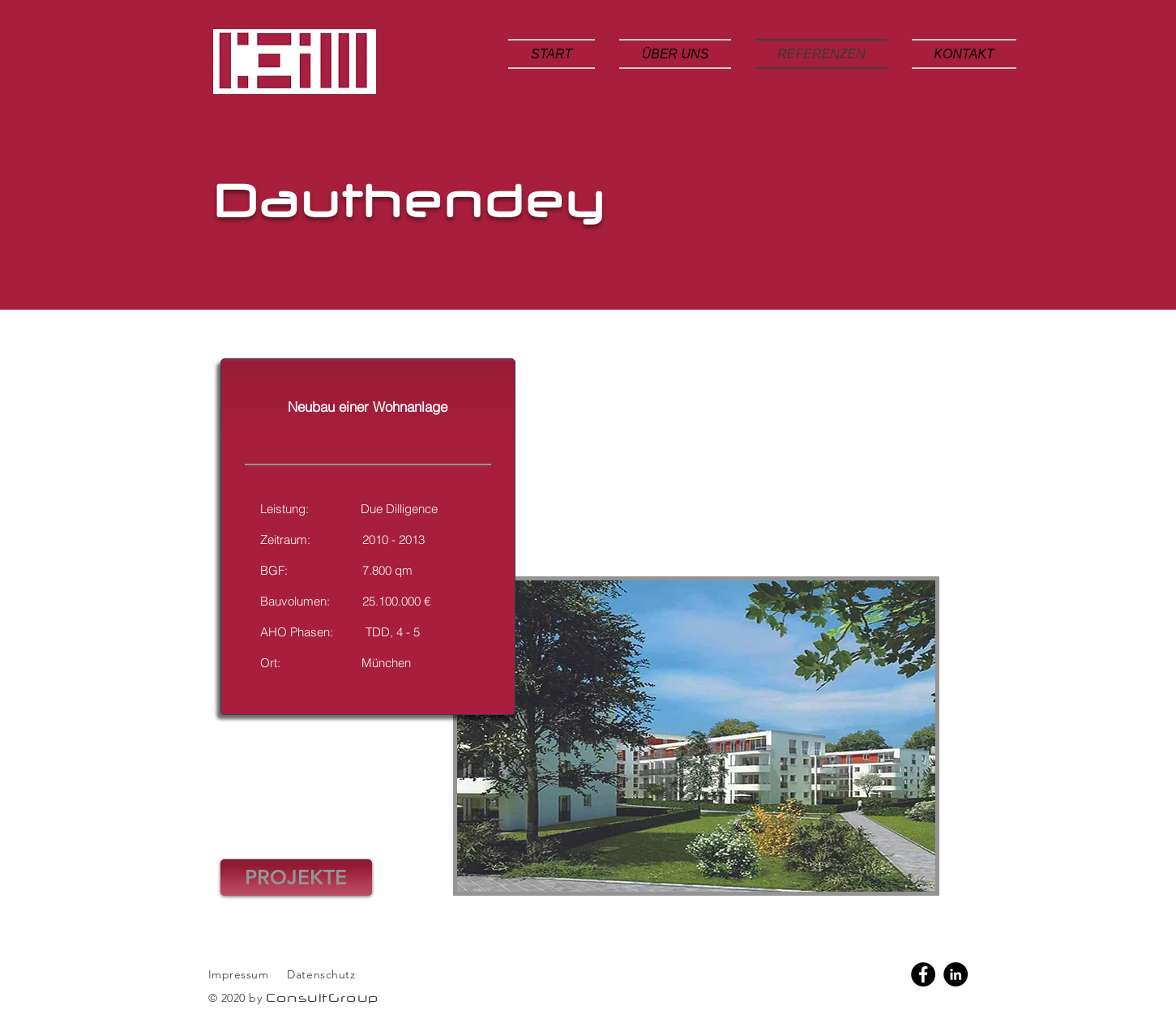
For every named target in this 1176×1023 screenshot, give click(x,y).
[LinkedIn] (955, 974)
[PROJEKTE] (296, 877)
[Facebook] (923, 974)
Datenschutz (323, 974)
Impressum (238, 974)
